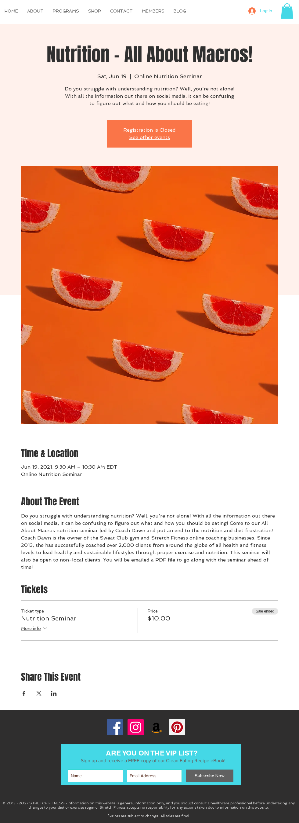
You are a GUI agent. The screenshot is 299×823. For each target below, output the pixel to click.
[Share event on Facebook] (24, 693)
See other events (149, 137)
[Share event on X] (39, 693)
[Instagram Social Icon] (136, 727)
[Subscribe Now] (209, 776)
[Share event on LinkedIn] (54, 693)
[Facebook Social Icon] (115, 727)
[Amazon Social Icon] (156, 727)
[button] (95, 10)
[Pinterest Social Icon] (177, 727)
